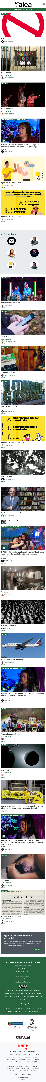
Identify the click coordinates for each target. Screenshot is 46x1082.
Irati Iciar (6, 921)
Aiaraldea (10, 1054)
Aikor (18, 1054)
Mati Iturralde (7, 594)
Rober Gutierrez (8, 662)
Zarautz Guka (13, 1071)
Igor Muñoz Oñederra (34, 270)
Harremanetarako (14, 1011)
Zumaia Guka (24, 1071)
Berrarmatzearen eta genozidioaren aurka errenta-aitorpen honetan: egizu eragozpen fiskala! (22, 807)
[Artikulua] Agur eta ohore (13, 520)
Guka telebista (37, 1064)
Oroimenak (5, 592)
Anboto (7, 1057)
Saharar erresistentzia (10, 303)
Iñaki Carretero (7, 375)
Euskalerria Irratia (15, 1061)
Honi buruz (8, 1008)
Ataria (27, 1057)
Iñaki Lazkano (7, 77)
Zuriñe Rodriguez (8, 341)
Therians (5, 880)
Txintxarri (35, 1068)
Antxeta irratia (18, 1057)
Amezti (37, 1054)
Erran (37, 1059)
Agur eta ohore (7, 476)
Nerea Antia (7, 775)
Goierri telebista (10, 1064)
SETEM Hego (7, 811)
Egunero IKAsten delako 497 (12, 183)
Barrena (22, 1059)
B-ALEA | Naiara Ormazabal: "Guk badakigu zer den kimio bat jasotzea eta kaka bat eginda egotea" (22, 146)
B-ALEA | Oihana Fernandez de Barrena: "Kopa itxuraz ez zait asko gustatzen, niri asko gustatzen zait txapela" (22, 842)
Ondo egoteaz (7, 109)
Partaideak (8, 234)
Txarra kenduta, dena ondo (12, 734)
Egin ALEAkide (33, 1011)
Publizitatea (30, 1008)
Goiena (34, 1061)
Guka (27, 1064)
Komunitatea (23, 9)
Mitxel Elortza (7, 739)
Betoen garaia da (8, 39)
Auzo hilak (5, 336)
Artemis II (5, 770)
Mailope (27, 1066)
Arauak (39, 1008)
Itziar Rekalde (7, 113)
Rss (25, 1011)
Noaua (34, 1066)
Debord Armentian (8, 626)
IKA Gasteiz (7, 185)
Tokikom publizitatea (23, 1077)
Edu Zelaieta (7, 628)
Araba (3, 80)
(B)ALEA (6, 151)
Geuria (27, 1061)
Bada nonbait (6, 73)
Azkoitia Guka (11, 1059)
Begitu (29, 1059)
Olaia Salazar (7, 885)
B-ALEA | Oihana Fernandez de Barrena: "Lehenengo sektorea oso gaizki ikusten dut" (22, 694)
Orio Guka (25, 1068)
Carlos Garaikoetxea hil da (12, 513)
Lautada (3, 563)
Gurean (23, 1074)
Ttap (29, 1074)
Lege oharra (18, 1008)
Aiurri (24, 1054)
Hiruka (11, 1066)
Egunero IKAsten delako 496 (12, 442)
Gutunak (11, 246)
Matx (16, 1074)
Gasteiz (3, 44)
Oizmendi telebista (13, 1068)
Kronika (19, 1066)
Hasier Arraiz (7, 411)
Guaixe (21, 1064)
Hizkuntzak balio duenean (12, 659)
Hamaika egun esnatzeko (11, 916)
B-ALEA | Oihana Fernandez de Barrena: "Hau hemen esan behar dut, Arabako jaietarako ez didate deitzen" (22, 554)
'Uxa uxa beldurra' (8, 372)
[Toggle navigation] (2, 4)
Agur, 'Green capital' (9, 406)
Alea (30, 1054)
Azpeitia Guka (36, 1057)
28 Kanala (34, 1071)
